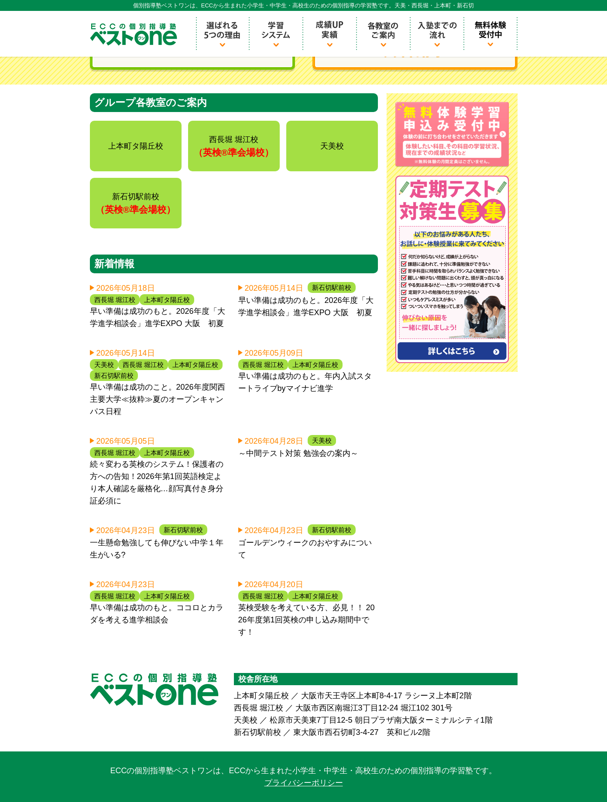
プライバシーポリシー (303, 782)
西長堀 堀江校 (114, 299)
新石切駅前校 (331, 287)
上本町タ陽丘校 (167, 299)
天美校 (104, 364)
